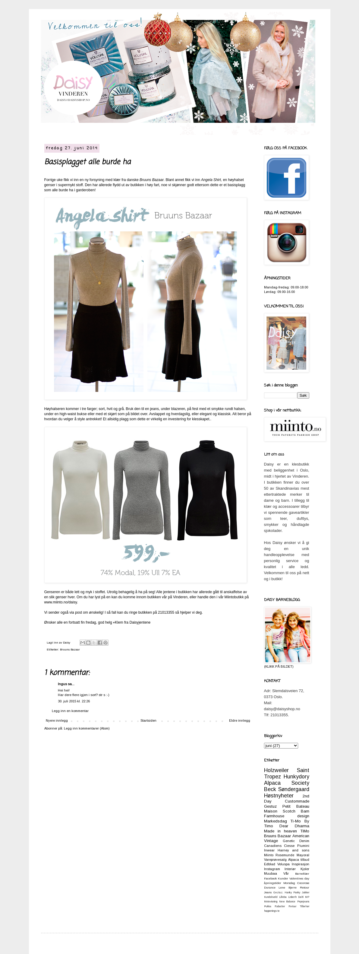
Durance (270, 887)
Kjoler (305, 869)
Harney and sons (293, 850)
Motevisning (271, 901)
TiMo (304, 831)
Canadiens (273, 845)
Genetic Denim (296, 841)
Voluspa (283, 864)
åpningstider (272, 883)
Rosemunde (285, 855)
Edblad (269, 864)
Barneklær (302, 873)
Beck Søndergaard (286, 789)
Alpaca (293, 859)
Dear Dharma (294, 826)
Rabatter (280, 906)
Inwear (269, 850)
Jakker (305, 892)
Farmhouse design (286, 816)
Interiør (290, 869)
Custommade (297, 801)
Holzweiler (276, 770)
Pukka (267, 906)
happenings (270, 910)
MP (307, 896)
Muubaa (270, 873)
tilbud (305, 859)
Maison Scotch (279, 811)
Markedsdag (275, 821)
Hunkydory (296, 777)
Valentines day (299, 878)
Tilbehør (304, 906)
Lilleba (283, 896)
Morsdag (289, 883)
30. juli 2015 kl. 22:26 (74, 701)
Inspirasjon (300, 864)
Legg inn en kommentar (70, 711)
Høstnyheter (279, 796)
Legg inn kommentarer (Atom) (87, 728)
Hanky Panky (292, 892)
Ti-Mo (295, 821)
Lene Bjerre (288, 887)
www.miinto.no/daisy (60, 602)
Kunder (283, 878)
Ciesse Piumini (296, 845)
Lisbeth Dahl (296, 896)
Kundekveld (271, 896)
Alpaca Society (286, 783)
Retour (292, 906)
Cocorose (303, 883)
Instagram (272, 869)
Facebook (270, 878)
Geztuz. (278, 892)
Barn (305, 811)
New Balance (287, 901)
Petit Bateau (295, 806)
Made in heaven (280, 831)
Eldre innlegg (239, 720)
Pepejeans (303, 901)
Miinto (268, 855)
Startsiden (148, 720)
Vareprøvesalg (275, 859)
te (278, 910)
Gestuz (270, 806)
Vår (286, 873)
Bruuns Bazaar (70, 649)
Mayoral (303, 855)
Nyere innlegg (57, 720)
